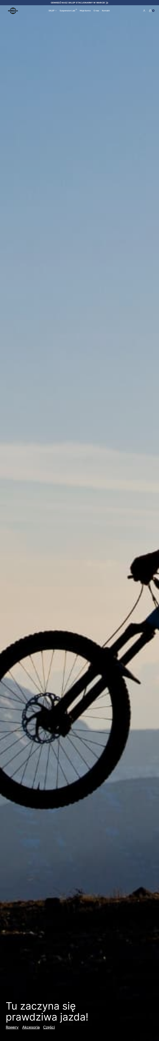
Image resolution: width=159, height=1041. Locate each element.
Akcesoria (31, 1027)
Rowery (12, 1027)
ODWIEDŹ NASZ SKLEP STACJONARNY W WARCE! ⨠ (79, 2)
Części (49, 1027)
